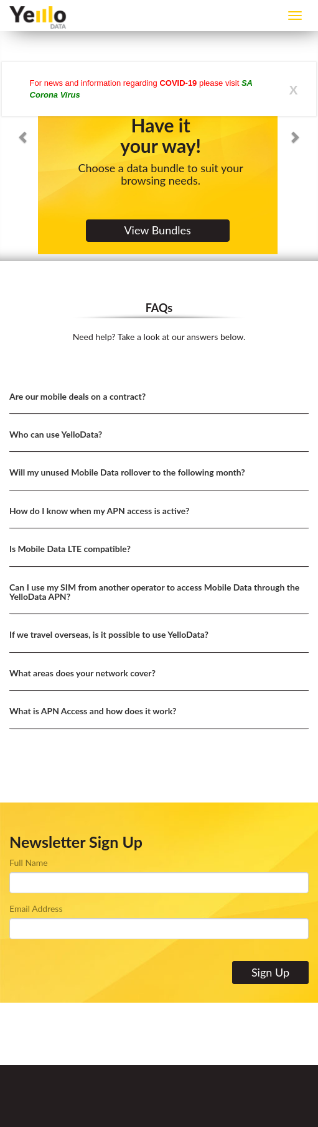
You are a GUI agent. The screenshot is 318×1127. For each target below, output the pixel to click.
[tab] (159, 396)
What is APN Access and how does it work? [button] (93, 711)
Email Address (35, 908)
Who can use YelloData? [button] (55, 434)
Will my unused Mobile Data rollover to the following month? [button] (127, 472)
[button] (24, 130)
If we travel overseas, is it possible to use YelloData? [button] (108, 634)
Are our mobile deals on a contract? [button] (77, 396)
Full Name (28, 862)
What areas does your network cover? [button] (82, 673)
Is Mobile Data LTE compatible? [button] (70, 548)
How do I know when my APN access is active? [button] (99, 510)
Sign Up (270, 972)
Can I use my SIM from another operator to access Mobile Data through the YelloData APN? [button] (154, 592)
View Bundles (157, 230)
